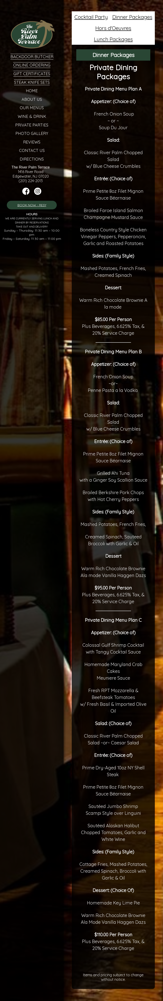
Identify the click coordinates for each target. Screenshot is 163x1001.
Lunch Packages (113, 39)
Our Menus (32, 107)
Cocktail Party (91, 17)
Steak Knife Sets (32, 82)
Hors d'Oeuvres (113, 28)
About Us (32, 99)
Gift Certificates (31, 73)
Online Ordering (31, 65)
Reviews (31, 142)
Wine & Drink (32, 116)
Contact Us (32, 150)
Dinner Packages (132, 17)
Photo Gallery (31, 133)
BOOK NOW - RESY (31, 205)
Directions (32, 159)
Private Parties (31, 125)
